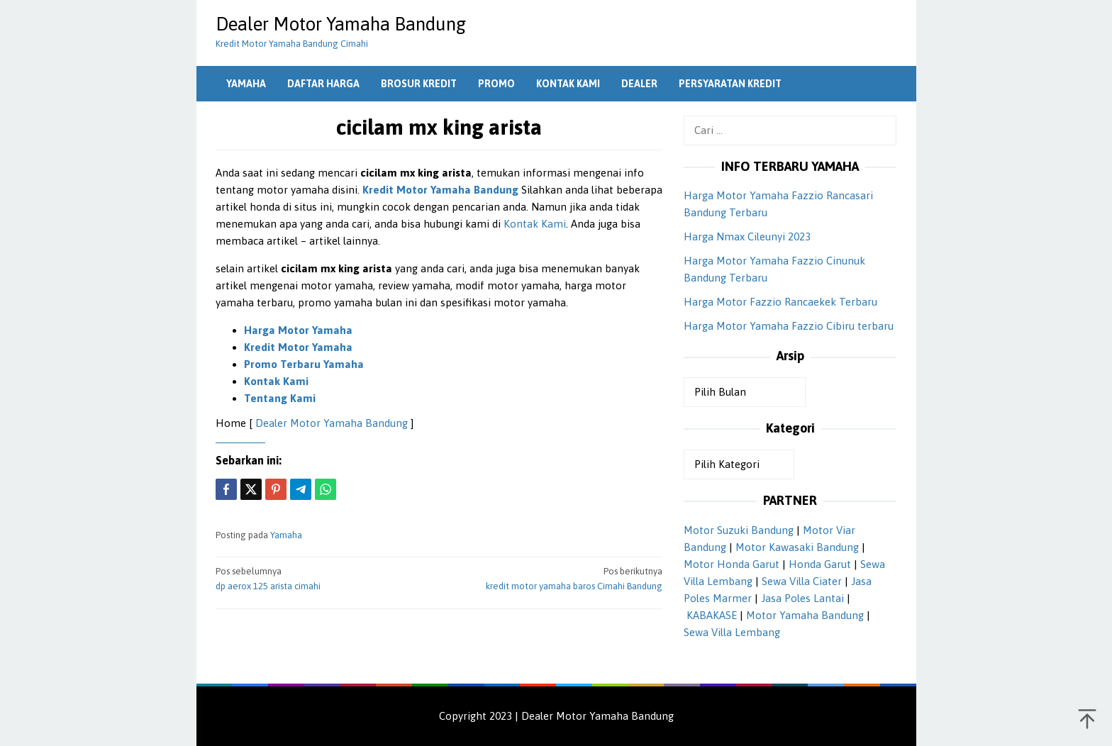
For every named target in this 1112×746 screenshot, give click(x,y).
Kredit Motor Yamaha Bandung (440, 190)
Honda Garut (820, 564)
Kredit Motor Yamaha (298, 347)
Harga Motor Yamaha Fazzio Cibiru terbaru (789, 326)
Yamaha (286, 535)
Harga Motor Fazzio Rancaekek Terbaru (780, 302)
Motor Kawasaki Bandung (797, 547)
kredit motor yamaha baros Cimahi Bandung (555, 577)
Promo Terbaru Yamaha (304, 364)
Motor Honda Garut (731, 564)
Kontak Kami (535, 224)
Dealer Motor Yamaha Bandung (341, 24)
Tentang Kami (280, 398)
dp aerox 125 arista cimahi (323, 577)
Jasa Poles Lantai (802, 598)
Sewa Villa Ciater (802, 581)
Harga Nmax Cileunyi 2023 (747, 236)
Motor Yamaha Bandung (805, 615)
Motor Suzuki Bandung (739, 530)
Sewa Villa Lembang (732, 632)
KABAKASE (711, 615)
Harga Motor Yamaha (298, 330)
